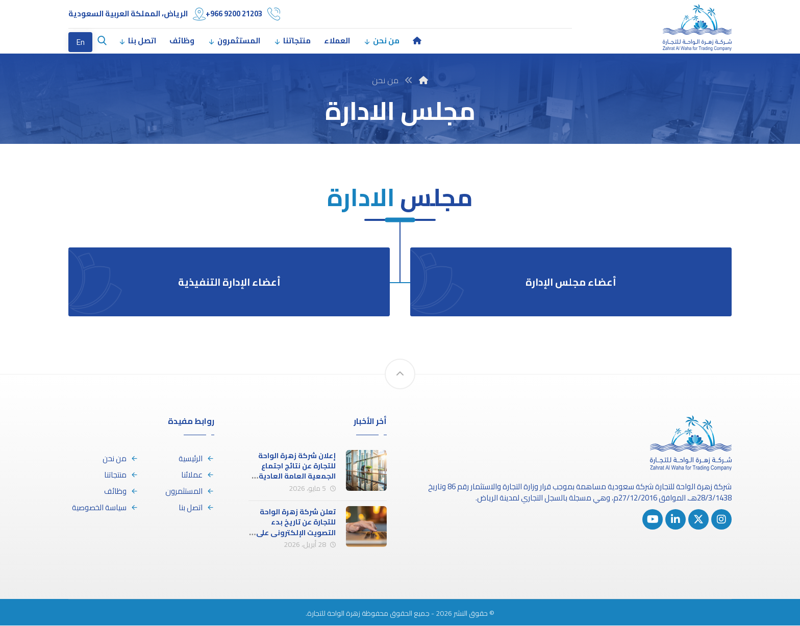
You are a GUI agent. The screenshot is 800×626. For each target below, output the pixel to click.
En (80, 41)
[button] (102, 41)
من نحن (120, 459)
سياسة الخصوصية (105, 508)
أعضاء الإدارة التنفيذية (229, 282)
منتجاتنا (121, 475)
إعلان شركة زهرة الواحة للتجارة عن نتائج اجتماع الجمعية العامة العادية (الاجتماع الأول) (297, 472)
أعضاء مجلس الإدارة (570, 282)
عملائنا (197, 475)
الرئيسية (196, 459)
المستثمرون (189, 492)
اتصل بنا (196, 508)
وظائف (121, 492)
